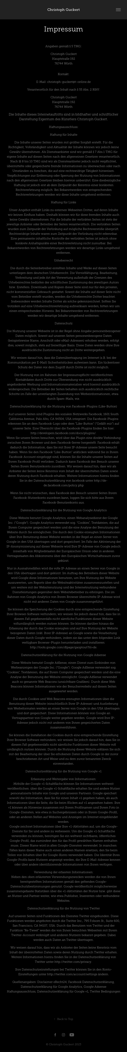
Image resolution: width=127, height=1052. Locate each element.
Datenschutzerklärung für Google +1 (62, 991)
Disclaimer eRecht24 (52, 982)
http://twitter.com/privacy (72, 961)
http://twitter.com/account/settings (72, 974)
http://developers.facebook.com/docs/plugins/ (63, 433)
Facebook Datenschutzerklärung (91, 982)
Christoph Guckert (63, 10)
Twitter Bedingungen (105, 991)
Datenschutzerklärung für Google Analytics (51, 986)
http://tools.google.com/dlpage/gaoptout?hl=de (63, 647)
